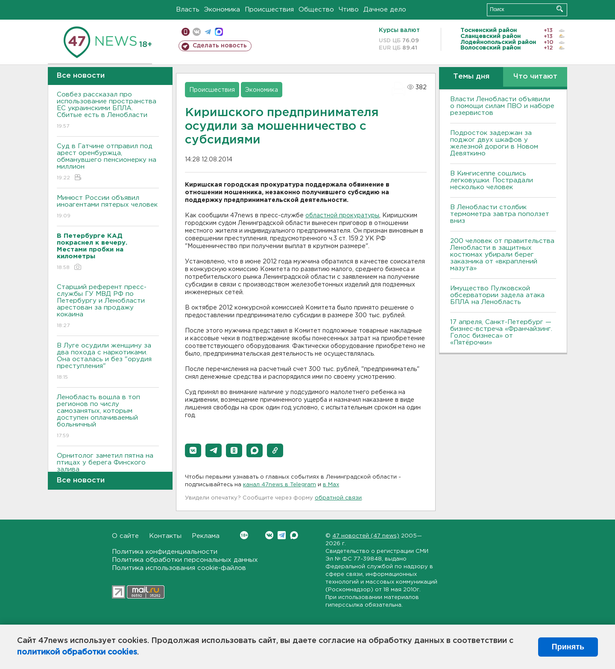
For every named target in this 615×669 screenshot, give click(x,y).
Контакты (165, 536)
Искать (559, 9)
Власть (187, 9)
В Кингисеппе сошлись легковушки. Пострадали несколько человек (491, 180)
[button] (193, 450)
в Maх (331, 484)
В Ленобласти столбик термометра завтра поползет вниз (499, 214)
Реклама (206, 536)
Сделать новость (220, 45)
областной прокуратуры (342, 215)
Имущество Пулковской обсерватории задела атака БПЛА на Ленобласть (497, 295)
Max (294, 535)
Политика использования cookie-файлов (179, 568)
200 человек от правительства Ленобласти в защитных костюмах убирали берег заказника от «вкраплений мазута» (502, 254)
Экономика (222, 9)
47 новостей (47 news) (365, 536)
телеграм (208, 32)
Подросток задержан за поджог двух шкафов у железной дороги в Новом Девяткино (494, 143)
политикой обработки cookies (77, 652)
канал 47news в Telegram (279, 484)
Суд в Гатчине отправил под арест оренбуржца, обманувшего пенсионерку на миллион (108, 162)
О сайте (125, 536)
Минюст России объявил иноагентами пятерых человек (108, 207)
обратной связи (338, 498)
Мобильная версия (186, 32)
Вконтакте (244, 535)
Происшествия (269, 9)
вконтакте (197, 32)
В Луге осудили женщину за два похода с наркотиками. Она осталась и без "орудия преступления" (108, 362)
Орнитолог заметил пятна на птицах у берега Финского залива (108, 468)
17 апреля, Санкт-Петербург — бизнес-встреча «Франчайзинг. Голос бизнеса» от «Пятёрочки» (501, 332)
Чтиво (349, 9)
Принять (568, 647)
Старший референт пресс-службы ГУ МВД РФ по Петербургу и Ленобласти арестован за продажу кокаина (108, 306)
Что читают (535, 76)
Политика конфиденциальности (164, 552)
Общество (316, 9)
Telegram (282, 535)
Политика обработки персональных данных (185, 560)
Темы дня (471, 76)
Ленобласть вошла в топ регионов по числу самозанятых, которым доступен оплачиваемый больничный (108, 416)
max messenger (219, 32)
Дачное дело (384, 9)
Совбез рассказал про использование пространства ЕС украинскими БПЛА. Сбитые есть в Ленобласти (108, 111)
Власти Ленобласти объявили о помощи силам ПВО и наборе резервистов (502, 106)
